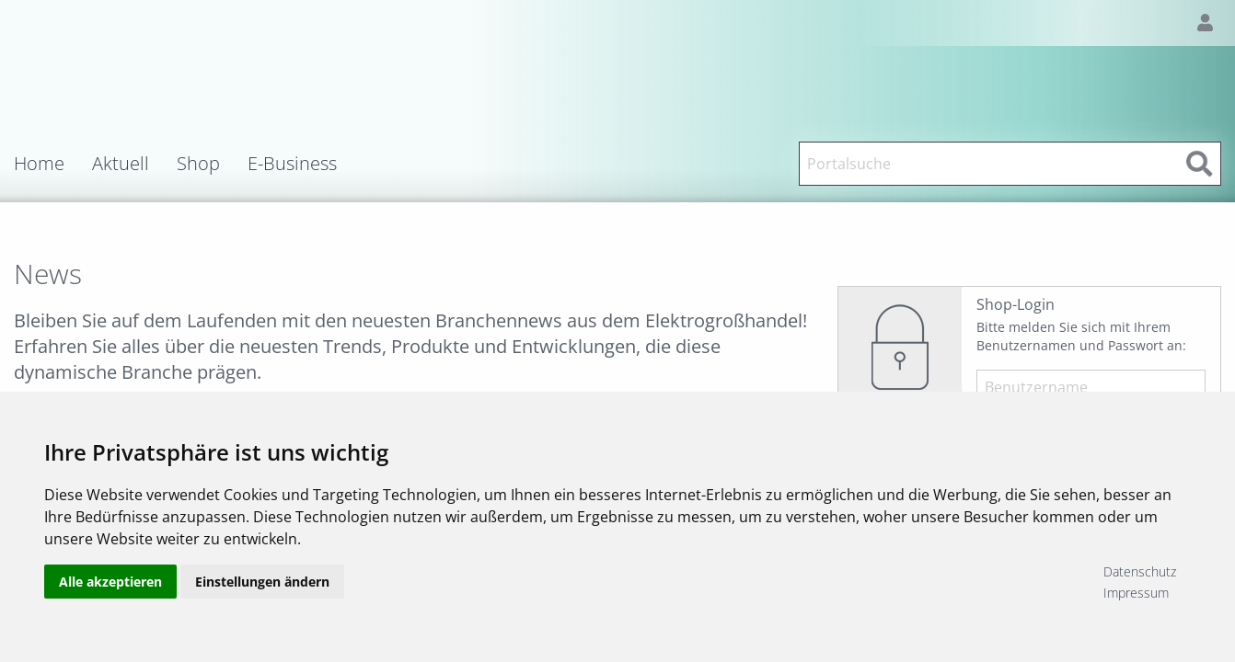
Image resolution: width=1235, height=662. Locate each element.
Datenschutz (1139, 571)
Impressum (1136, 592)
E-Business (292, 163)
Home (39, 163)
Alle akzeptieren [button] (110, 581)
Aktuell (120, 163)
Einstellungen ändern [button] (262, 581)
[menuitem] (53, 163)
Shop (198, 163)
